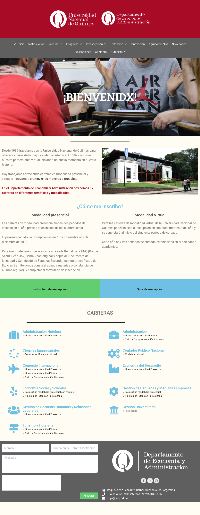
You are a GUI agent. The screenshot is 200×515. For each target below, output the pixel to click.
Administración (135, 332)
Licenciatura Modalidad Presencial (43, 335)
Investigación (94, 44)
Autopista (117, 51)
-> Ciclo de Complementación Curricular (143, 339)
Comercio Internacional (41, 365)
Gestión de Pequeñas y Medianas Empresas (157, 388)
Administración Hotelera (42, 332)
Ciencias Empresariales (41, 350)
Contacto (101, 51)
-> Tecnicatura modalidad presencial (142, 392)
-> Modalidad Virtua (133, 354)
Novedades (179, 44)
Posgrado (72, 44)
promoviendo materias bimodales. (53, 179)
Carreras (52, 44)
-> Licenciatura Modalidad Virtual (140, 335)
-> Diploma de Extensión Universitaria (42, 396)
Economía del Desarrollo (142, 365)
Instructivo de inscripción (50, 289)
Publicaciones (82, 51)
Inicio (21, 44)
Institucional (36, 44)
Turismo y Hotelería (38, 425)
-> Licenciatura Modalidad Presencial (42, 369)
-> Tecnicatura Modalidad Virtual (40, 354)
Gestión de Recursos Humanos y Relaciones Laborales (57, 408)
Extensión (117, 44)
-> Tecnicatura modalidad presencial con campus (48, 392)
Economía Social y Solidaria (44, 388)
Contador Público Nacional (144, 350)
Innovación (138, 44)
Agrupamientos (158, 44)
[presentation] (31, 483)
